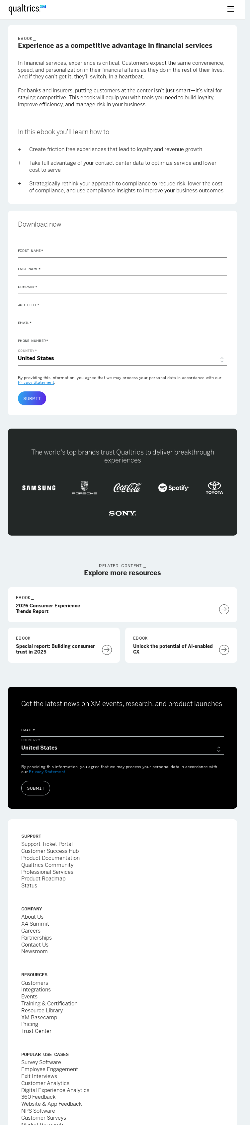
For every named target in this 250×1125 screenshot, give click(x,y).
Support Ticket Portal (47, 844)
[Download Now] (224, 609)
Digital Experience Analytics (55, 1090)
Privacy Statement (36, 382)
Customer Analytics (45, 1083)
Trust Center (36, 1031)
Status (29, 885)
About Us (32, 916)
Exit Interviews (39, 1076)
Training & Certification (49, 1003)
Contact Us (34, 944)
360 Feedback (38, 1096)
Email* (25, 323)
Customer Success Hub (50, 851)
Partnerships (36, 937)
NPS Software (38, 1110)
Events (29, 996)
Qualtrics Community (47, 865)
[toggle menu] (230, 9)
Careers (31, 930)
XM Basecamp (39, 1017)
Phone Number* (33, 341)
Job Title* (29, 305)
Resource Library (42, 1010)
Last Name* (29, 269)
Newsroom (34, 951)
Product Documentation (50, 858)
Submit (32, 398)
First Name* (30, 251)
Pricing (29, 1024)
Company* (28, 287)
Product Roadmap (43, 878)
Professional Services (47, 872)
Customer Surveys (43, 1117)
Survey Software (41, 1062)
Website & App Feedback (51, 1103)
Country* (27, 351)
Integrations (36, 989)
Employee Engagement (49, 1069)
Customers (34, 982)
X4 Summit (35, 923)
